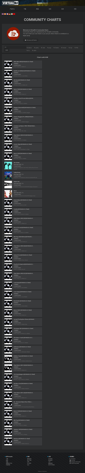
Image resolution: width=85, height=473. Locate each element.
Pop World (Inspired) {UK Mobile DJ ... (24, 264)
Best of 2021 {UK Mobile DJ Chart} (23, 310)
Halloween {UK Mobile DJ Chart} (22, 346)
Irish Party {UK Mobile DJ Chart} (22, 282)
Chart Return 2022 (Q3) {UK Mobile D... (24, 218)
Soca (15, 190)
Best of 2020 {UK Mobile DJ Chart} (23, 411)
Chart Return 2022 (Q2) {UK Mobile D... (24, 246)
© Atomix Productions (42, 471)
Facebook (72, 458)
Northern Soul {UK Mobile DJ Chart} (23, 383)
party (37, 47)
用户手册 (29, 460)
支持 (62, 9)
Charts (57, 47)
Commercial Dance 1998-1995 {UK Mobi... (25, 126)
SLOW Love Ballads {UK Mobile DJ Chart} (24, 70)
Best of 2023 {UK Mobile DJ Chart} (23, 89)
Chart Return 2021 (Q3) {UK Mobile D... (24, 365)
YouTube (72, 460)
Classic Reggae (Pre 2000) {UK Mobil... (24, 116)
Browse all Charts (31, 40)
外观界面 (8, 464)
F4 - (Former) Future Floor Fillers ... (23, 402)
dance (30, 47)
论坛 (28, 464)
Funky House (17, 172)
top (71, 47)
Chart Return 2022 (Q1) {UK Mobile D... (24, 273)
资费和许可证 (9, 463)
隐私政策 (50, 463)
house (64, 47)
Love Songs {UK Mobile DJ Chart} (22, 291)
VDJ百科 (29, 463)
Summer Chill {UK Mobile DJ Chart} (23, 429)
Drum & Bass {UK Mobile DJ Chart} (23, 200)
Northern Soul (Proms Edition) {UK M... (24, 98)
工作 (49, 461)
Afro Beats (16, 162)
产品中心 (12, 9)
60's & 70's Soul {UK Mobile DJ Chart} (23, 227)
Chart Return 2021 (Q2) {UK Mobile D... (24, 392)
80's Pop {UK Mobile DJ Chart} (21, 420)
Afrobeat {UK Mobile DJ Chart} (22, 80)
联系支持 (29, 458)
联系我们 (50, 460)
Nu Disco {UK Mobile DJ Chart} (22, 438)
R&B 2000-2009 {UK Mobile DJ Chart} (23, 61)
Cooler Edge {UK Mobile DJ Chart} (23, 144)
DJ (29, 50)
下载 (25, 9)
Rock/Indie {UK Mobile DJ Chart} (22, 301)
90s (77, 47)
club (44, 47)
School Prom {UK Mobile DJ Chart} (23, 255)
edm (35, 50)
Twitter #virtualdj (74, 463)
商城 (37, 9)
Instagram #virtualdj (75, 461)
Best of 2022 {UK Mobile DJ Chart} (23, 153)
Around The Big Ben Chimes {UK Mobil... (24, 319)
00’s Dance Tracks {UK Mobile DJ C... (23, 337)
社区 (50, 9)
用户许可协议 (51, 464)
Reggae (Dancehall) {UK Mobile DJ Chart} (24, 107)
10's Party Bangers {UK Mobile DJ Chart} (24, 374)
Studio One (16, 181)
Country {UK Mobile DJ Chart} (21, 209)
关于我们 (50, 458)
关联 (75, 9)
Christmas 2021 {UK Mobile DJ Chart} (23, 328)
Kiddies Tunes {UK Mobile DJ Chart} (23, 356)
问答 (28, 461)
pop (50, 47)
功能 (7, 461)
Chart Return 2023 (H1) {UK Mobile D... (24, 135)
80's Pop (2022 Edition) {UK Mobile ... (23, 236)
